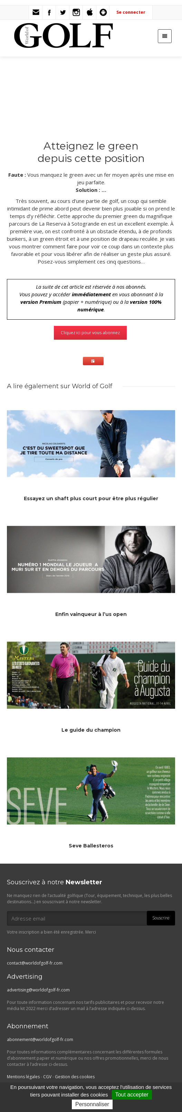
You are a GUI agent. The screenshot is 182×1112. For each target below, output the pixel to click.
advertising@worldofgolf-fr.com (38, 990)
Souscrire (161, 918)
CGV (47, 1077)
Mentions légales (23, 1077)
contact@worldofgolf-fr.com (35, 963)
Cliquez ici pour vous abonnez (90, 333)
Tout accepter (132, 1095)
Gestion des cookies (75, 1077)
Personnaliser (92, 1104)
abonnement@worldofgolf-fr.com (40, 1039)
